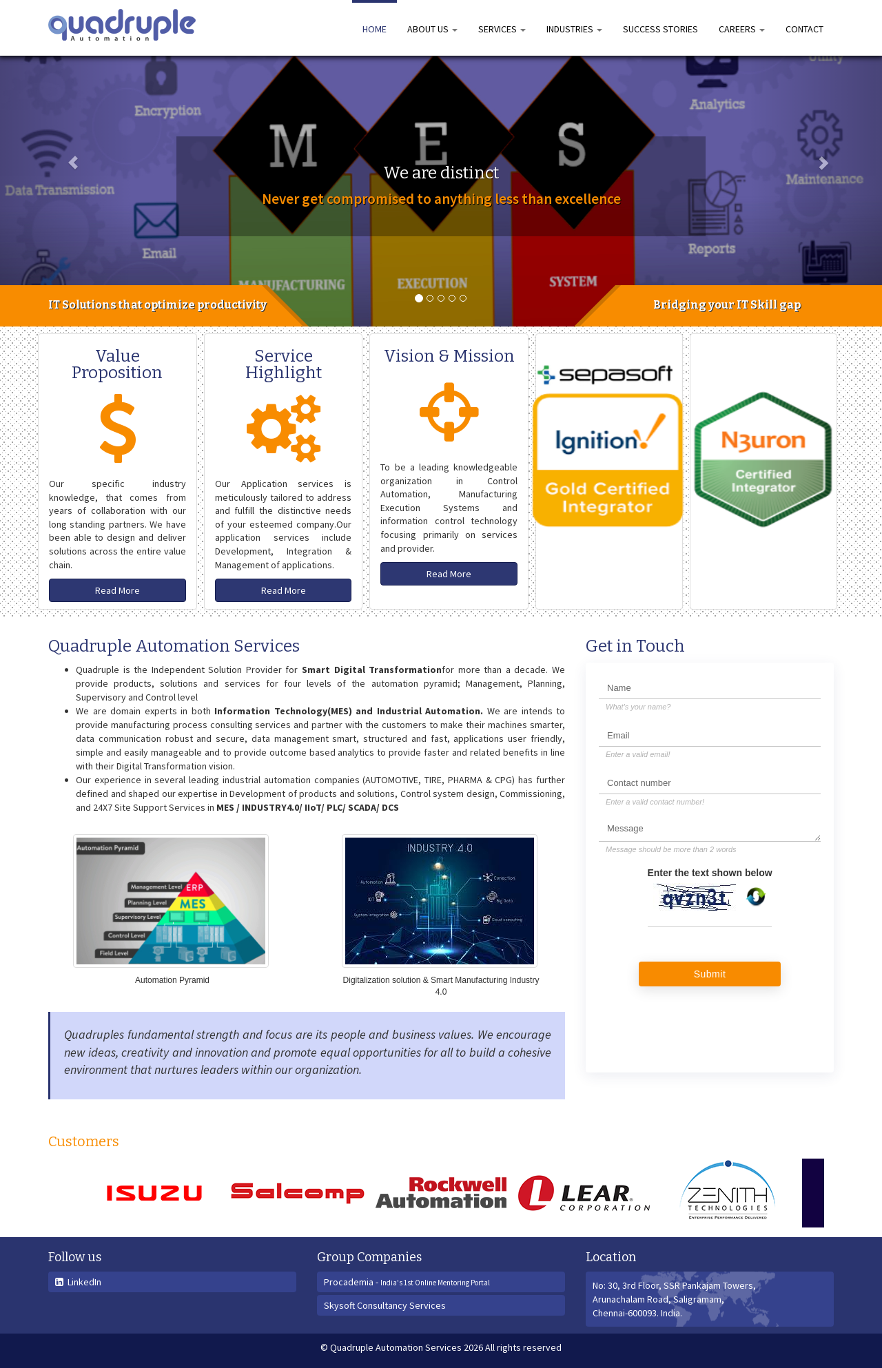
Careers (742, 29)
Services (502, 29)
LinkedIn (78, 1282)
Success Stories (660, 29)
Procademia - (407, 1282)
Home (374, 29)
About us (432, 29)
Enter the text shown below (709, 872)
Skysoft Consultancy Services (385, 1305)
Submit (710, 974)
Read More (117, 590)
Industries (574, 29)
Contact (804, 29)
